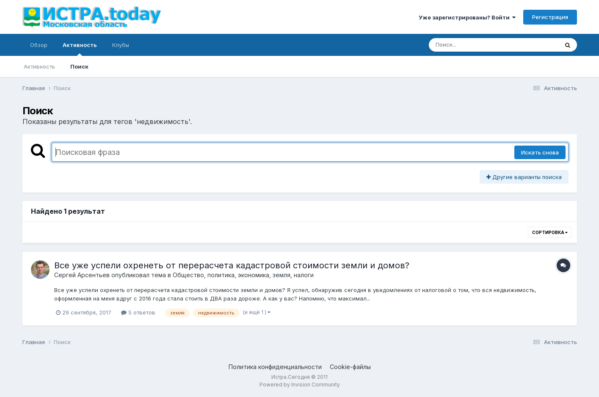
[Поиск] (477, 45)
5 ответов (138, 312)
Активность (80, 48)
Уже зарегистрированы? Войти (467, 17)
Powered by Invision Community (299, 384)
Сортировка (550, 232)
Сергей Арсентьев (82, 274)
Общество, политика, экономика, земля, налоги (243, 274)
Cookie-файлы (350, 366)
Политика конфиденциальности (275, 366)
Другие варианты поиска (524, 177)
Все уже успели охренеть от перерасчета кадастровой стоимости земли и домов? (231, 265)
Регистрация (550, 17)
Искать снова (540, 152)
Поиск (79, 66)
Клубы (120, 44)
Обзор (38, 44)
